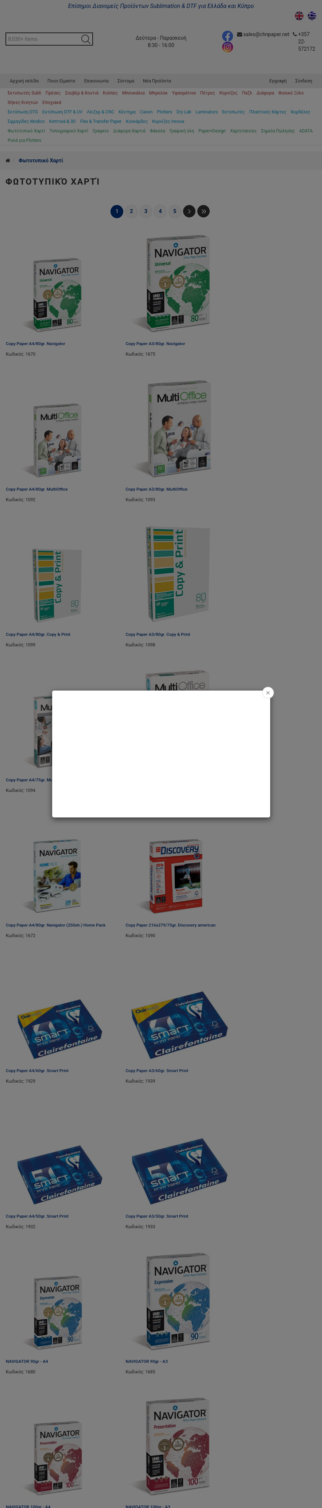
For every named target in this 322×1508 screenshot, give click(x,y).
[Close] (267, 693)
